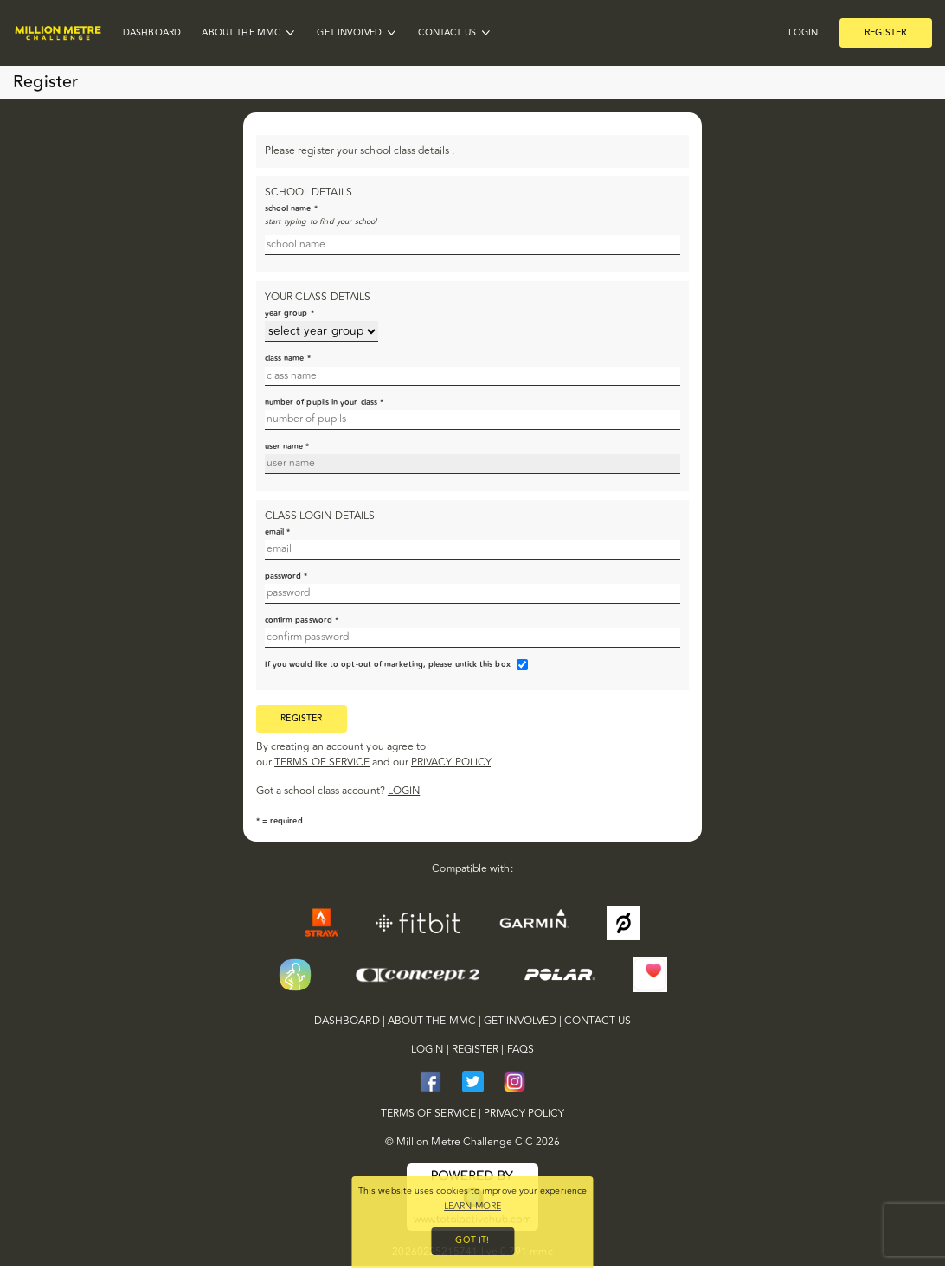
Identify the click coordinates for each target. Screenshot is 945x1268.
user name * (287, 446)
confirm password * (301, 620)
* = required (279, 822)
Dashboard (152, 33)
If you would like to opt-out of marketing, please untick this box (388, 664)
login (404, 792)
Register (885, 32)
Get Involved (349, 33)
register (302, 719)
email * (278, 532)
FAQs (520, 1052)
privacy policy (451, 764)
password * (286, 576)
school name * (291, 208)
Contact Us (447, 33)
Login (803, 33)
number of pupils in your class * (324, 402)
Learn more (472, 1204)
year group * (289, 313)
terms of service (322, 764)
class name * (288, 358)
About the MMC (241, 33)
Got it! (472, 1240)
